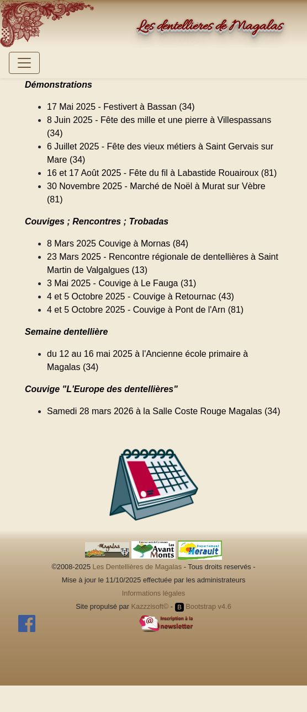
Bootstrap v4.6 (203, 606)
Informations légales (154, 593)
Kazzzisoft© (150, 606)
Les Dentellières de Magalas (137, 567)
